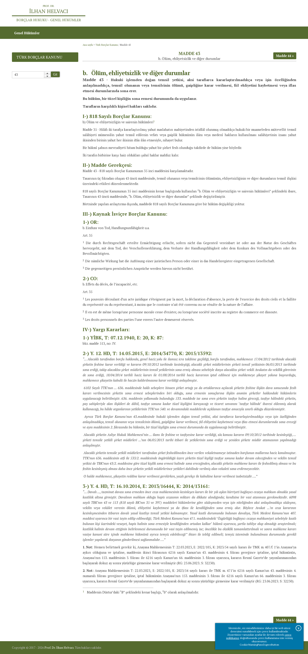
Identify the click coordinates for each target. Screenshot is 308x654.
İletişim (288, 13)
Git (55, 74)
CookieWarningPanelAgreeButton (259, 644)
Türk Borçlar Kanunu (107, 44)
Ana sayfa (232, 13)
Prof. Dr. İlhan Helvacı (59, 648)
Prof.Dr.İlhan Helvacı (261, 13)
